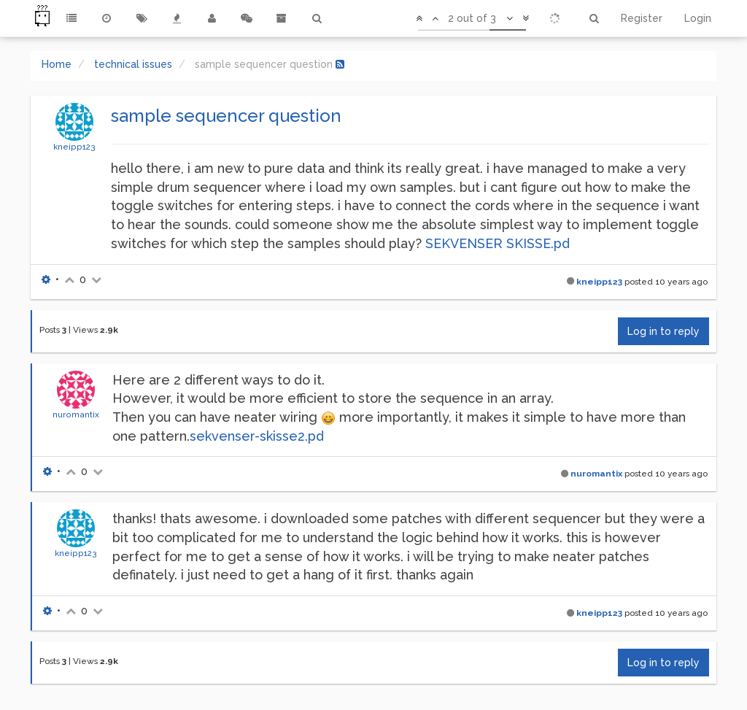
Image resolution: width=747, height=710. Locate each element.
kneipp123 (74, 147)
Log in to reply (663, 331)
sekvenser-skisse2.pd (257, 436)
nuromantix (76, 414)
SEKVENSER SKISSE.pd (497, 243)
